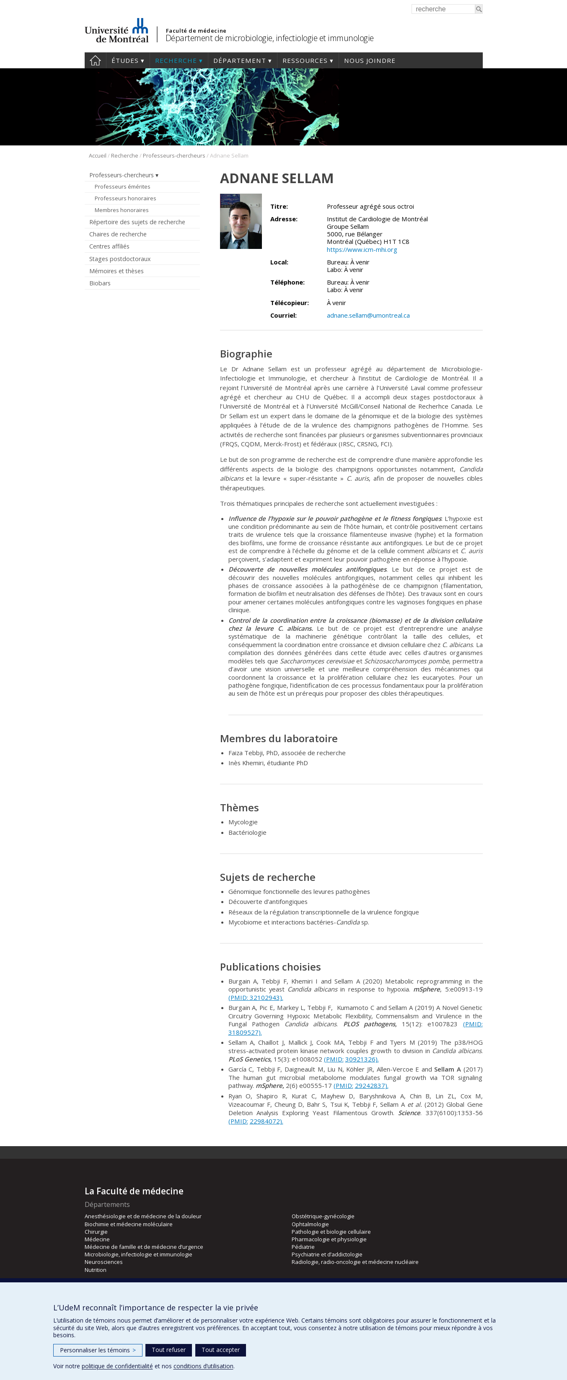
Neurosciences (104, 1262)
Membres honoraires (122, 210)
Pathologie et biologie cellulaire (331, 1231)
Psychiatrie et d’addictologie (327, 1254)
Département (239, 60)
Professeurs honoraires (125, 198)
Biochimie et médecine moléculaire (129, 1224)
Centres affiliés (109, 246)
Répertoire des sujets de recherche (137, 222)
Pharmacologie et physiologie (329, 1239)
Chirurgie (96, 1231)
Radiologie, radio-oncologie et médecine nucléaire (355, 1262)
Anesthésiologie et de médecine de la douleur (143, 1216)
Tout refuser (169, 1350)
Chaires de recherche (118, 234)
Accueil (95, 60)
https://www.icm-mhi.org (362, 249)
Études (125, 60)
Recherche (176, 60)
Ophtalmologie (310, 1224)
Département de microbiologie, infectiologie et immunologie (270, 38)
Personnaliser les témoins (98, 1350)
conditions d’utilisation (203, 1366)
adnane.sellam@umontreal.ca (368, 315)
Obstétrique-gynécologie (323, 1216)
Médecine (97, 1239)
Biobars (100, 283)
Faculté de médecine (196, 30)
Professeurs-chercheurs (174, 155)
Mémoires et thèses (116, 271)
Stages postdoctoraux (119, 259)
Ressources (305, 60)
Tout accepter (221, 1350)
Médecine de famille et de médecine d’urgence (144, 1247)
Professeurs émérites (122, 186)
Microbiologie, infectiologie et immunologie (138, 1254)
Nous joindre (370, 60)
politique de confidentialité (117, 1366)
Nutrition (95, 1270)
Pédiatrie (303, 1247)
